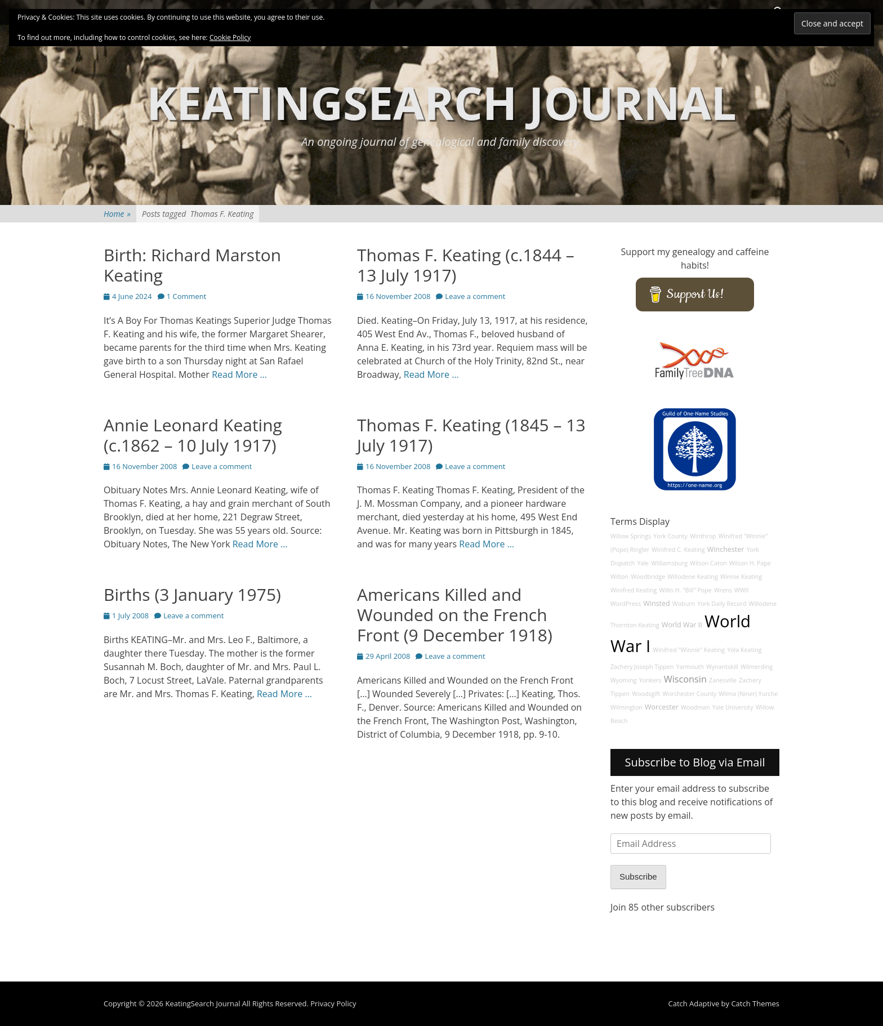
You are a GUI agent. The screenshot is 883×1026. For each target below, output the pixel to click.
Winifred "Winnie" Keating (689, 650)
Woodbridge (648, 577)
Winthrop (703, 536)
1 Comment (187, 296)
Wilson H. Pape (750, 563)
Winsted (656, 603)
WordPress (625, 604)
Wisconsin (685, 679)
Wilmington (626, 707)
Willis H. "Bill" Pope (685, 590)
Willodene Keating (692, 577)
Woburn (683, 604)
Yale (643, 563)
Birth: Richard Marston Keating (192, 265)
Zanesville (723, 680)
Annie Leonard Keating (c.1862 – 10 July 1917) (193, 435)
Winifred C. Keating (678, 550)
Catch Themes (755, 1003)
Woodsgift (646, 694)
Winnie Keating (741, 577)
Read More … (239, 374)
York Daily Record (721, 604)
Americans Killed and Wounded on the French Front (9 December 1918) (454, 614)
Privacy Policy (333, 1003)
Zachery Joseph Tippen (642, 667)
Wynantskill (722, 667)
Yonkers (650, 680)
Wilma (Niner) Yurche (748, 694)
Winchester (725, 549)
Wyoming (623, 680)
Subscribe (638, 876)
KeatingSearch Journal (441, 102)
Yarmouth (690, 667)
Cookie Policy (230, 37)
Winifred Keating (633, 590)
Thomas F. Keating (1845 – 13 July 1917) (471, 435)
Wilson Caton (708, 563)
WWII (741, 590)
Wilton (619, 577)
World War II (682, 625)
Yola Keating (744, 650)
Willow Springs (630, 536)
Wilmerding (757, 667)
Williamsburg (669, 563)
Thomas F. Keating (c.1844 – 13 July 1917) (465, 265)
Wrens (723, 590)
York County (670, 536)
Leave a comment (475, 296)
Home (117, 214)
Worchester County (690, 694)
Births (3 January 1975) (192, 594)
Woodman (695, 707)
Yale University (732, 707)
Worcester (662, 707)
